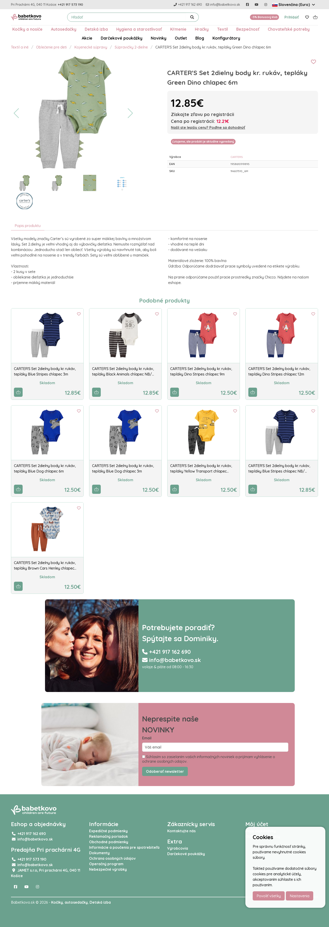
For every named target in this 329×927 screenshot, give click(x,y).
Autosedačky (63, 29)
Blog (199, 38)
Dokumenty (99, 853)
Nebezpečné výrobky (108, 869)
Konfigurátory (226, 38)
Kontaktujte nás (181, 831)
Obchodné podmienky (108, 842)
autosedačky (76, 902)
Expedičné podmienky (108, 831)
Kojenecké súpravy (90, 47)
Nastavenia (299, 896)
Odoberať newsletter (165, 771)
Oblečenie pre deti (51, 47)
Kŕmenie (178, 29)
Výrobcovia (177, 848)
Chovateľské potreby (289, 29)
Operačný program (106, 864)
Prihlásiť (291, 17)
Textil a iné (20, 47)
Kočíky (57, 902)
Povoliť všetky (269, 896)
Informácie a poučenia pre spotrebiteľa (124, 847)
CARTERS (237, 157)
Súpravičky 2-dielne (131, 47)
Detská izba (96, 29)
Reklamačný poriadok (108, 836)
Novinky (158, 38)
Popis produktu (28, 225)
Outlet (181, 38)
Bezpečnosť (247, 29)
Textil (222, 29)
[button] (16, 113)
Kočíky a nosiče (27, 29)
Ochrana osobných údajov (112, 858)
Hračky (202, 29)
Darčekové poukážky (121, 38)
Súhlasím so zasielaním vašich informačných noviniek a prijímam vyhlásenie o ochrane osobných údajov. (208, 759)
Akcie (87, 38)
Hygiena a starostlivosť (139, 29)
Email (146, 738)
